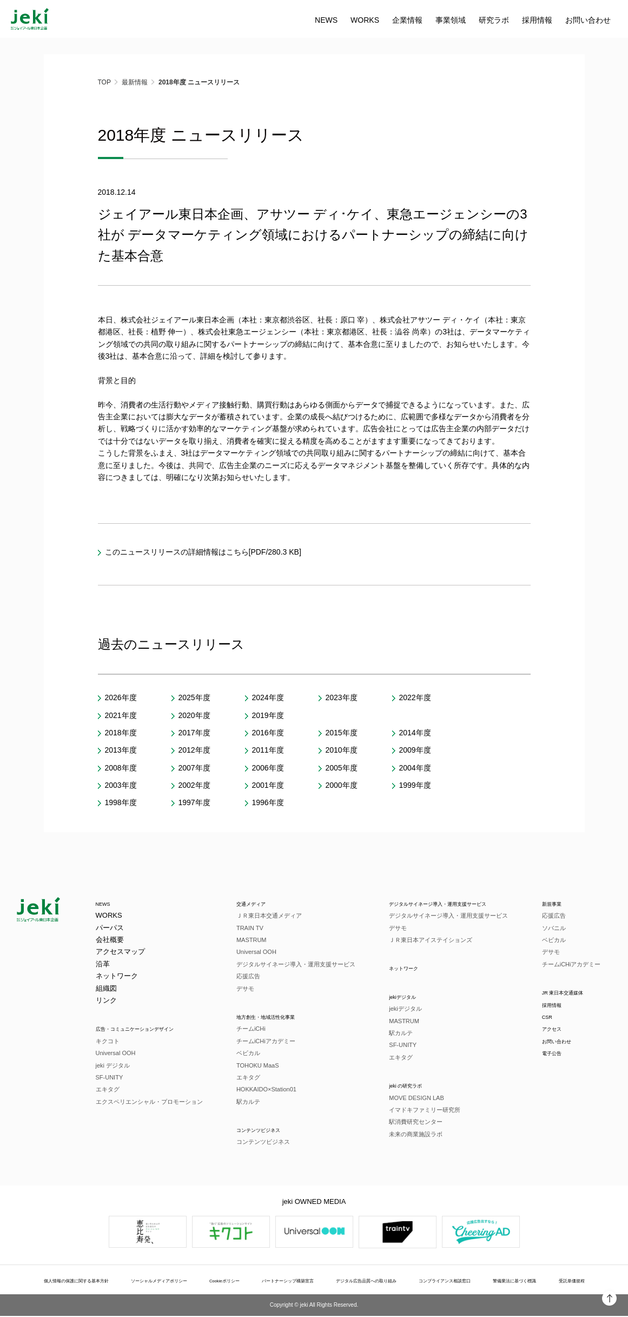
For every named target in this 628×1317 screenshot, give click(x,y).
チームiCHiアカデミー (262, 1041)
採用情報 (555, 1005)
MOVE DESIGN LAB (403, 1099)
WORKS (171, 20)
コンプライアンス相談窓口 (450, 1281)
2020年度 (194, 715)
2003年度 (121, 785)
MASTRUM (248, 940)
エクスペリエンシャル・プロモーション (149, 1102)
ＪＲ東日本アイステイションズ (417, 940)
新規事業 (555, 903)
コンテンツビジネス (264, 1130)
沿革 (103, 964)
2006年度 (268, 767)
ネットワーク (117, 976)
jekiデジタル (395, 997)
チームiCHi (247, 1029)
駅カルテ (244, 1102)
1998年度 (121, 802)
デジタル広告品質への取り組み (371, 1281)
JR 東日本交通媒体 (571, 993)
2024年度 (268, 697)
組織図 (106, 988)
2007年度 (194, 767)
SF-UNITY (109, 1078)
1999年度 (415, 785)
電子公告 (555, 1055)
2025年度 (194, 697)
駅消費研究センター (402, 1123)
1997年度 (194, 802)
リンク (106, 1001)
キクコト (108, 1041)
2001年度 (268, 785)
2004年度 (415, 767)
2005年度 (342, 767)
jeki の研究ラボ (400, 1086)
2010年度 (342, 750)
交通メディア (254, 903)
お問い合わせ (395, 20)
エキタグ (108, 1089)
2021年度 (121, 715)
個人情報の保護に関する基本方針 (88, 1281)
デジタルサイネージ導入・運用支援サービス (292, 964)
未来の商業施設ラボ (402, 1135)
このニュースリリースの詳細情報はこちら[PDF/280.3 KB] (203, 552)
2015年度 (342, 732)
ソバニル (553, 928)
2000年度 (342, 785)
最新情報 (135, 82)
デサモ (241, 988)
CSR (548, 1017)
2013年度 (121, 750)
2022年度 (415, 697)
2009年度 (415, 750)
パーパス (110, 928)
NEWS (133, 20)
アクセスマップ (120, 952)
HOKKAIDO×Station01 (263, 1089)
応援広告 (244, 976)
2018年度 (121, 732)
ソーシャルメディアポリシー (172, 1281)
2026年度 (121, 697)
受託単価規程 (566, 1281)
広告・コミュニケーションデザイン (152, 1029)
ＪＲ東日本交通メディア (265, 916)
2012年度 (194, 750)
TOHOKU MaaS (254, 1066)
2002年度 (194, 785)
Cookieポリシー (234, 1281)
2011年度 (268, 750)
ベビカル (244, 1053)
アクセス (555, 1030)
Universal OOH (116, 1053)
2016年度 (268, 732)
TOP (104, 82)
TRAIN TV (246, 928)
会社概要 (110, 940)
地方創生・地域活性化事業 (275, 1017)
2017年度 (194, 732)
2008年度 (121, 767)
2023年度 (342, 697)
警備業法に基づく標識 (517, 1281)
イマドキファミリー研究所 (411, 1111)
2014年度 (415, 732)
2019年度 (268, 715)
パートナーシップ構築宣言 (292, 1281)
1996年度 (268, 802)
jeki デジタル (113, 1066)
